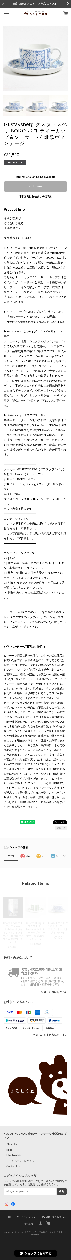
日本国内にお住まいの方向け (35, 196)
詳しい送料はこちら (55, 992)
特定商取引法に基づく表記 (54, 1217)
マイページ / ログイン (22, 1160)
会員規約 (28, 1223)
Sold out (35, 186)
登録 (62, 1191)
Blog (9, 1149)
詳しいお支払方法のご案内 (51, 1035)
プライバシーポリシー (27, 1217)
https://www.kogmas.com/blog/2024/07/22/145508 (36, 321)
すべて (11, 856)
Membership (13, 1155)
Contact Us (13, 1166)
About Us (11, 1144)
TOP (10, 1217)
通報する (61, 828)
